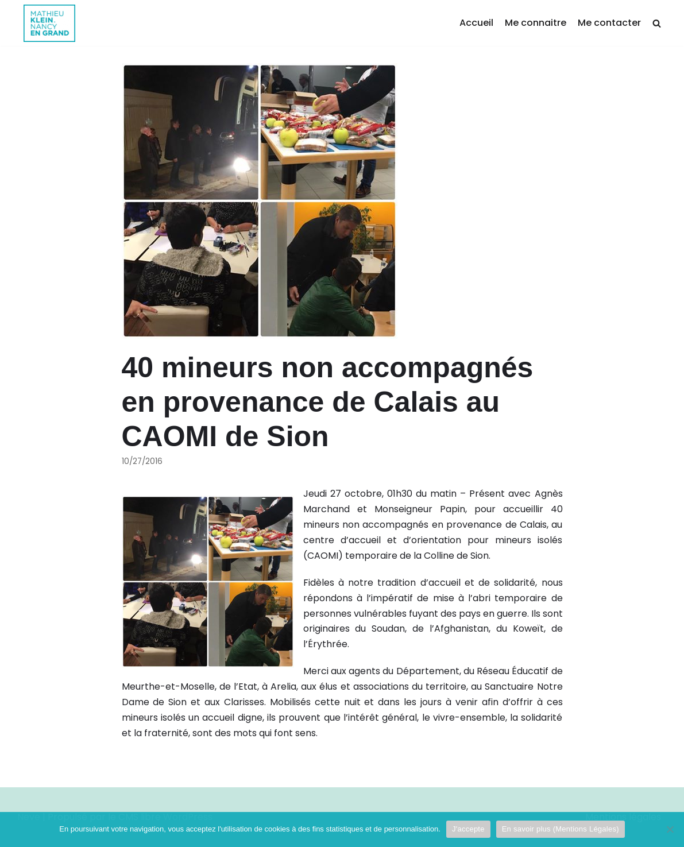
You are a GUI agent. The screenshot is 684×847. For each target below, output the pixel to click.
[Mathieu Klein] (49, 23)
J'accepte (468, 829)
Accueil (476, 22)
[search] (656, 23)
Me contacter (609, 22)
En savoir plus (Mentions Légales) (560, 829)
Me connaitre (535, 22)
